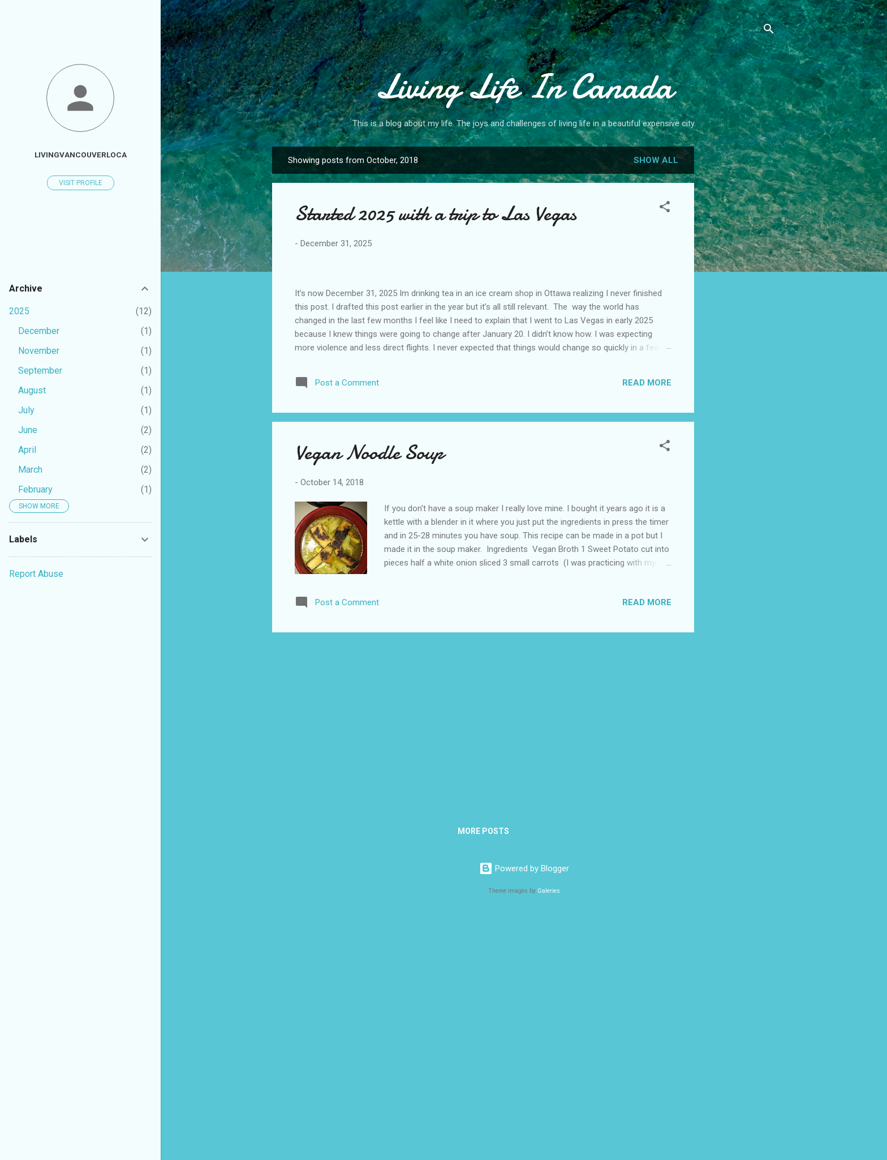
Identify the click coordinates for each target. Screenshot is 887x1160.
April (27, 449)
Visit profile (80, 183)
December (38, 331)
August (32, 390)
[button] (664, 208)
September (40, 370)
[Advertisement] (739, 325)
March (30, 469)
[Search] (769, 31)
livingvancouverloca (81, 154)
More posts (483, 1070)
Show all (656, 160)
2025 (19, 311)
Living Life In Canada (524, 86)
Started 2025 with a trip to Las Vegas (435, 214)
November (38, 350)
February (35, 489)
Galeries (548, 1130)
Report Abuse (36, 573)
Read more (646, 622)
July (26, 410)
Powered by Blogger (524, 1108)
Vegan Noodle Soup (369, 692)
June (27, 430)
